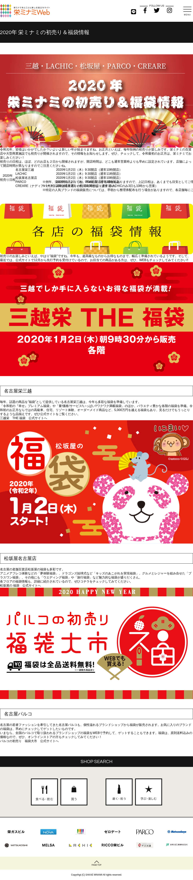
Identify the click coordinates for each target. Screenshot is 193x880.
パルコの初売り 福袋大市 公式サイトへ (29, 741)
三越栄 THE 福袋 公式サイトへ (23, 418)
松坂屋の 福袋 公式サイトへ (20, 585)
